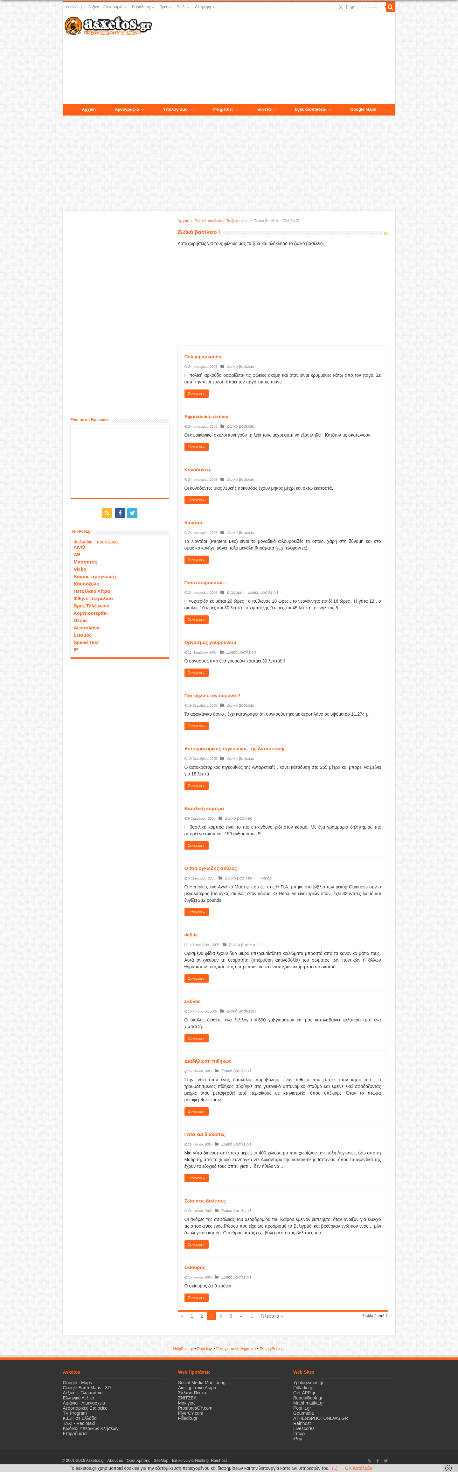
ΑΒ (77, 553)
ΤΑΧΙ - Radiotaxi (79, 1423)
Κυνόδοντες (198, 469)
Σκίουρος (194, 1267)
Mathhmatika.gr (308, 1402)
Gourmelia (303, 1413)
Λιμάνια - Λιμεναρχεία (84, 1402)
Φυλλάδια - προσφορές (97, 540)
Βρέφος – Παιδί (172, 7)
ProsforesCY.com (195, 1408)
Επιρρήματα (75, 1433)
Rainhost (302, 1423)
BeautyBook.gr (308, 1397)
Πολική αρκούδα (203, 356)
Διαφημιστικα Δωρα (197, 1387)
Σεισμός (83, 633)
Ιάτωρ (299, 1433)
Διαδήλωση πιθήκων (208, 1061)
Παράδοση (141, 7)
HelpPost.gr (183, 1349)
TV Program (75, 1413)
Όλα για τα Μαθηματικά (236, 1349)
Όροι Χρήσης (134, 1460)
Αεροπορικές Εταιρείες (85, 1408)
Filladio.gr (188, 1418)
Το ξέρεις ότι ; (237, 221)
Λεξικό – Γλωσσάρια (105, 7)
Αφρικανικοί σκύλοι (206, 416)
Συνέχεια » (196, 393)
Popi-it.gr (204, 1349)
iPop (297, 1438)
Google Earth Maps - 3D (87, 1387)
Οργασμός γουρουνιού (210, 642)
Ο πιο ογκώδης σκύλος (210, 868)
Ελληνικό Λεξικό (78, 1397)
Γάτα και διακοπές (204, 1134)
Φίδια (190, 934)
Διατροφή (203, 7)
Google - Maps (77, 1382)
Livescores (304, 1428)
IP (76, 648)
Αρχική (183, 221)
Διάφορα (233, 592)
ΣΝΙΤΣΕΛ (187, 1397)
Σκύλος (192, 1001)
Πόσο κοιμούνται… (205, 582)
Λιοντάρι (194, 522)
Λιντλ (80, 546)
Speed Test (86, 641)
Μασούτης (85, 560)
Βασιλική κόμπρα (204, 808)
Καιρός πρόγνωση (95, 575)
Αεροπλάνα (87, 626)
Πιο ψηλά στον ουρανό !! (212, 695)
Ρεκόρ (261, 878)
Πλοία (80, 619)
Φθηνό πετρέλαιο (93, 597)
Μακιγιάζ (186, 1402)
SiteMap (154, 1460)
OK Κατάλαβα (358, 1468)
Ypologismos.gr (308, 1382)
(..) (334, 1468)
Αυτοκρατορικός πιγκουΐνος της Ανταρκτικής (235, 748)
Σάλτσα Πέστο (192, 1392)
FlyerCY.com (190, 1413)
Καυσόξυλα (87, 582)
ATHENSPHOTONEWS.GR (320, 1418)
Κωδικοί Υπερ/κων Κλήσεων (91, 1428)
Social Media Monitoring (202, 1382)
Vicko (80, 568)
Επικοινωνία (174, 1460)
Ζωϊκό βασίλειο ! (240, 366)
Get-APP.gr (304, 1392)
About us (114, 1460)
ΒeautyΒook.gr (272, 1349)
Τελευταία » (271, 1316)
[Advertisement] (273, 58)
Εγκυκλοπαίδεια (207, 221)
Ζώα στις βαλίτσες (205, 1200)
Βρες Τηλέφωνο (91, 604)
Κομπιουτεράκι (91, 611)
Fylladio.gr (303, 1387)
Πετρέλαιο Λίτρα (92, 589)
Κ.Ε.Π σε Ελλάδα (80, 1418)
